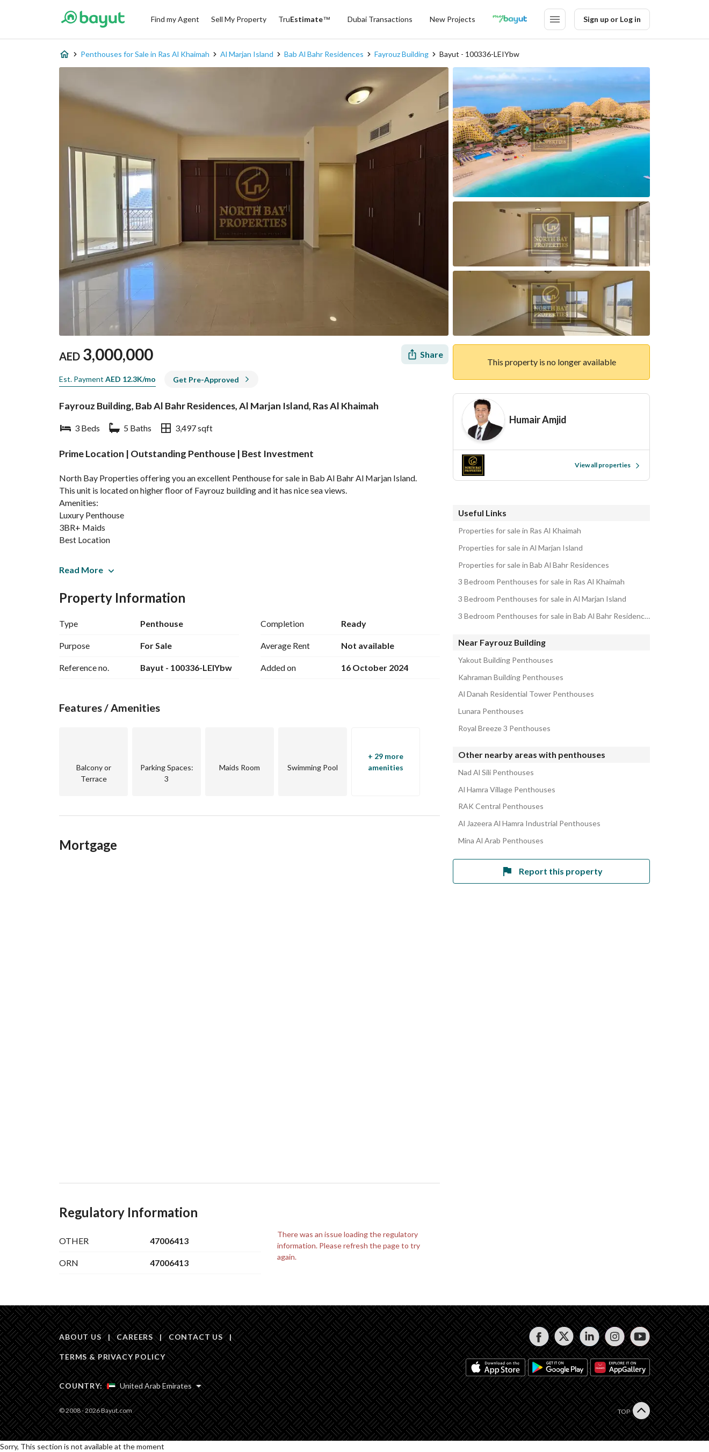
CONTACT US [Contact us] (196, 1336)
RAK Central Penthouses (501, 806)
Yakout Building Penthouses (505, 660)
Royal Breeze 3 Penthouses (504, 728)
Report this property (552, 871)
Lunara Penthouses (491, 711)
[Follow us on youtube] (640, 1336)
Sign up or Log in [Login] (612, 19)
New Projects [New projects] (452, 19)
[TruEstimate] (304, 19)
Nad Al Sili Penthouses (496, 772)
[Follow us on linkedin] (589, 1336)
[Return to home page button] (92, 19)
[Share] (424, 354)
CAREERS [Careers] (135, 1336)
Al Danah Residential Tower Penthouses (526, 694)
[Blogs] (510, 19)
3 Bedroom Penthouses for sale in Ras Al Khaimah (541, 581)
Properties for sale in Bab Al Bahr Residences (533, 565)
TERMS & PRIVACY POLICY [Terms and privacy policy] (112, 1356)
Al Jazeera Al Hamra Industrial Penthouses (529, 823)
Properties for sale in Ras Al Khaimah (519, 530)
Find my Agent (175, 19)
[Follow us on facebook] (539, 1336)
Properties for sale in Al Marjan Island (520, 548)
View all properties (608, 465)
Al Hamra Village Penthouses (506, 789)
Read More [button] (86, 570)
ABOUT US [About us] (80, 1336)
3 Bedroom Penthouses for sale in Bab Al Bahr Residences (554, 616)
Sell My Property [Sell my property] (238, 19)
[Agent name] (538, 420)
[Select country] (154, 1386)
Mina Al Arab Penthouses (501, 840)
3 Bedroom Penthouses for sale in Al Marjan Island (542, 599)
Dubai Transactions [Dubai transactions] (380, 19)
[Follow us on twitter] (564, 1336)
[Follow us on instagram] (615, 1336)
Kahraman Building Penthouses (510, 677)
